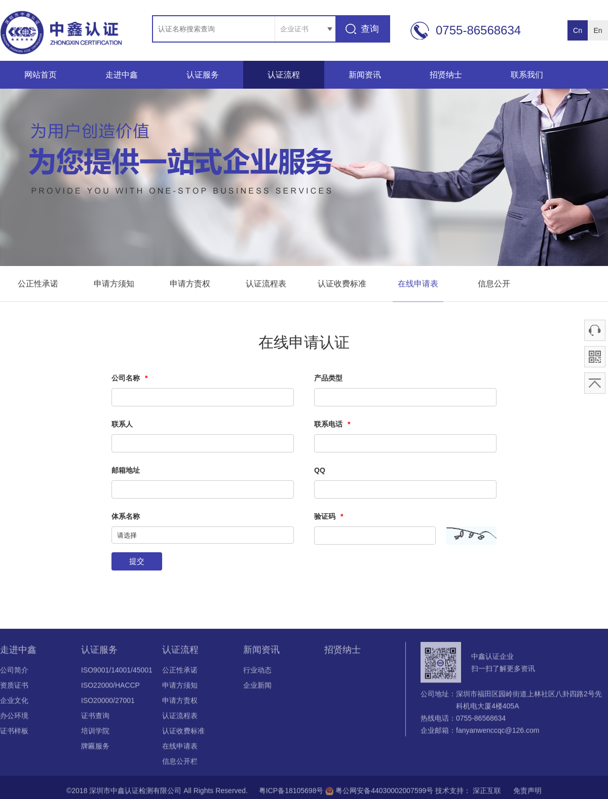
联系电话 (332, 424)
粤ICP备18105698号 (290, 792)
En (597, 30)
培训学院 (95, 733)
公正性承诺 (38, 284)
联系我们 (527, 74)
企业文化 (14, 702)
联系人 (122, 424)
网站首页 (40, 74)
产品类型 (328, 378)
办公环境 (14, 717)
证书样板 (14, 733)
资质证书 (14, 687)
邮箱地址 (125, 470)
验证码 (328, 516)
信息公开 (494, 284)
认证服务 (202, 74)
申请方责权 (190, 284)
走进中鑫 (121, 74)
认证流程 (284, 74)
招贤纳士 (446, 74)
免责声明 (524, 792)
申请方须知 (114, 284)
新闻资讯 (365, 74)
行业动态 (257, 672)
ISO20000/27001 (108, 702)
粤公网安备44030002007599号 (380, 792)
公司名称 (129, 378)
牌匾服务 (95, 748)
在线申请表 (418, 284)
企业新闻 (257, 687)
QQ (319, 470)
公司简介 (14, 672)
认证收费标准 (342, 284)
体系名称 (125, 516)
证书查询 (95, 717)
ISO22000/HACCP (110, 687)
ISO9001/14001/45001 (117, 672)
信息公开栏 (180, 763)
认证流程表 (266, 284)
